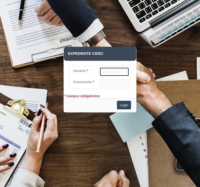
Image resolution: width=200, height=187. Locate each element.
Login (124, 105)
